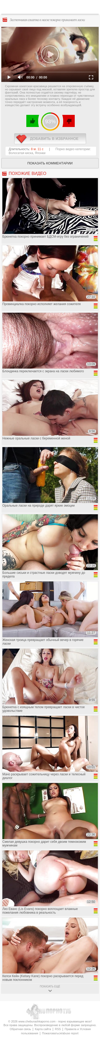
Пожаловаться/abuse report (60, 1033)
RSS (58, 1029)
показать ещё (50, 986)
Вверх (89, 970)
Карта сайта (43, 1029)
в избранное (50, 138)
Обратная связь (20, 1029)
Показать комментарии (50, 163)
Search (92, 7)
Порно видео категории (73, 149)
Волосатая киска (21, 153)
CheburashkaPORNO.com (51, 8)
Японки (40, 153)
